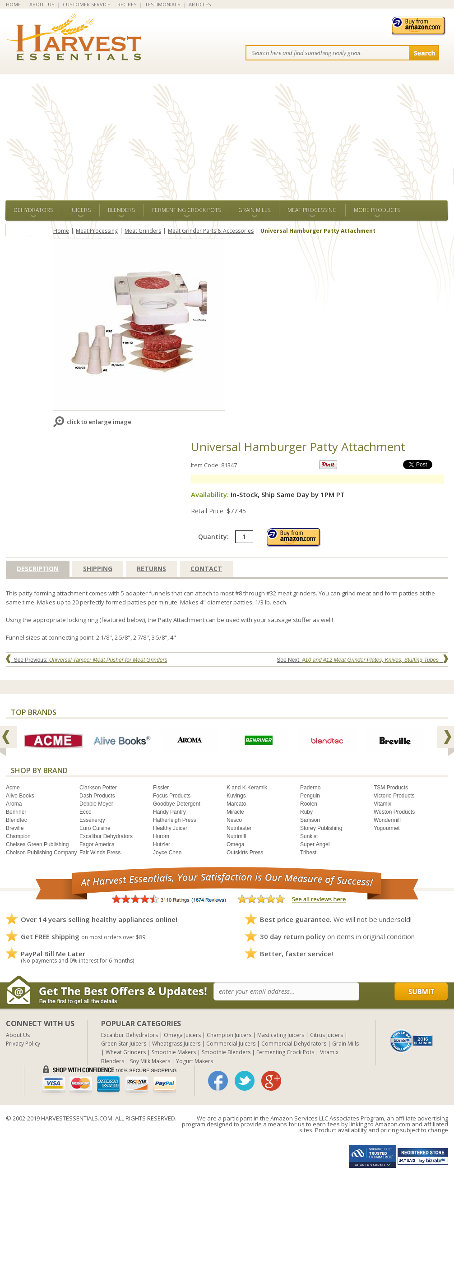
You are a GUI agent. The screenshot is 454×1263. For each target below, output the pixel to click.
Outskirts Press (245, 852)
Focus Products (171, 796)
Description (38, 568)
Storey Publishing (321, 828)
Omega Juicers (182, 1035)
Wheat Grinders (126, 1052)
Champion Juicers (229, 1035)
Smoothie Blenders (226, 1052)
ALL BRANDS (29, 230)
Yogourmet (387, 828)
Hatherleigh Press (174, 820)
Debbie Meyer (96, 804)
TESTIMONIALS (162, 4)
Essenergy (92, 820)
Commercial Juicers (230, 1043)
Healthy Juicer (170, 828)
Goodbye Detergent (176, 804)
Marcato (236, 804)
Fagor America (97, 844)
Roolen (308, 804)
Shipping (97, 568)
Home (61, 231)
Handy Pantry (169, 812)
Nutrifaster (239, 828)
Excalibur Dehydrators (106, 836)
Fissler (161, 787)
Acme (13, 787)
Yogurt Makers (194, 1061)
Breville (14, 828)
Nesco (234, 820)
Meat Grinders (143, 231)
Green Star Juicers (123, 1043)
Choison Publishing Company (41, 852)
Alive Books (20, 796)
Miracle (235, 812)
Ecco (85, 812)
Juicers (80, 210)
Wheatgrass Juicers (176, 1043)
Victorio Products (394, 796)
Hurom (161, 836)
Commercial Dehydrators (293, 1043)
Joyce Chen (167, 852)
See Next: (362, 660)
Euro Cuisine (95, 828)
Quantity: (225, 536)
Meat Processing (312, 210)
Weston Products (394, 812)
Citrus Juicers (326, 1035)
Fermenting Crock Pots (186, 210)
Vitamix (382, 804)
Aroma (14, 804)
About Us (18, 1035)
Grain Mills (254, 210)
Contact (206, 568)
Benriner (16, 812)
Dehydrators (33, 210)
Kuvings (236, 796)
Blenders (121, 210)
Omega (235, 844)
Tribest (308, 852)
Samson (310, 820)
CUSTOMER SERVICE (86, 4)
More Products (377, 210)
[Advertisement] (227, 132)
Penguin (310, 796)
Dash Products (97, 796)
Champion (18, 836)
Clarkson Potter (98, 787)
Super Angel (314, 844)
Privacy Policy (23, 1043)
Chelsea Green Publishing (37, 844)
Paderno (310, 787)
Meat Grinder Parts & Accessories (211, 231)
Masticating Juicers (280, 1035)
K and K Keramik (247, 787)
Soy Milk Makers (150, 1061)
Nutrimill (236, 836)
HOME (13, 4)
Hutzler (161, 844)
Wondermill (387, 820)
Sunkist (309, 836)
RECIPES (126, 4)
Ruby (306, 812)
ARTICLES (200, 4)
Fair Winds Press (99, 852)
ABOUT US (41, 4)
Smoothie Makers (174, 1052)
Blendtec (16, 820)
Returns (151, 568)
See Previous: (86, 660)
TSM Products (391, 787)
